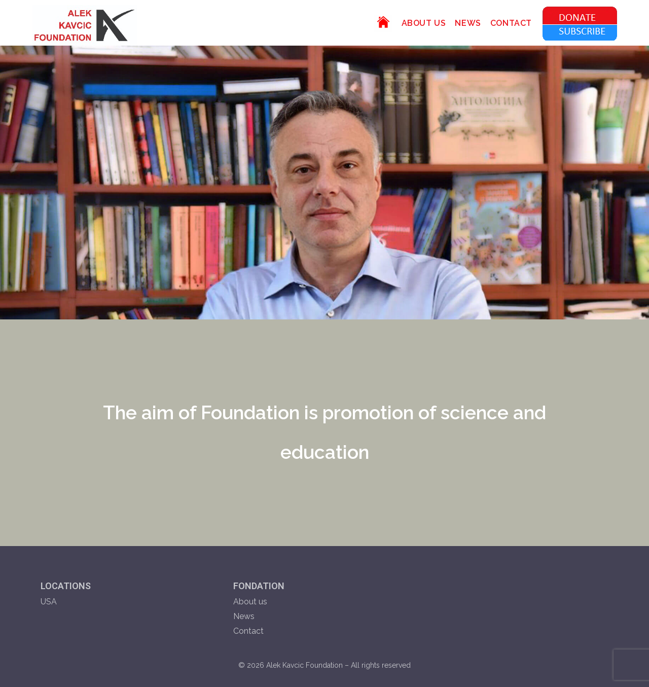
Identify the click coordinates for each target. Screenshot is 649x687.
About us (250, 601)
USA (49, 601)
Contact (248, 631)
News (244, 616)
